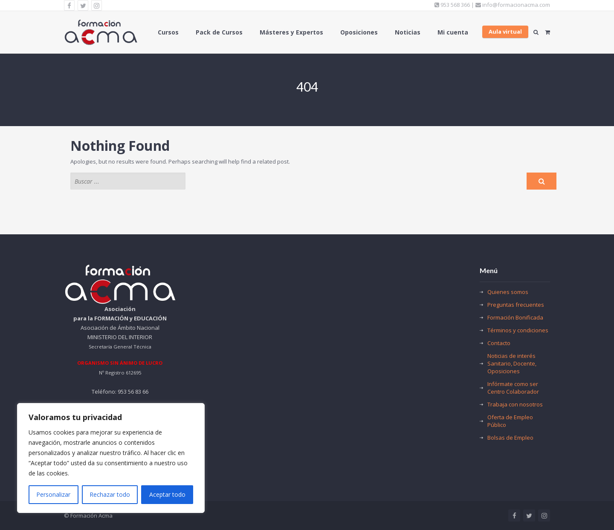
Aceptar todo (167, 494)
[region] (111, 458)
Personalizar (53, 494)
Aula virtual (505, 31)
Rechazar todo (110, 494)
